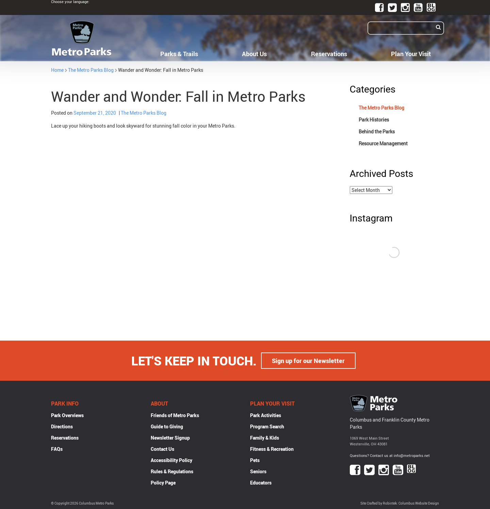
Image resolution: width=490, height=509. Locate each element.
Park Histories (374, 119)
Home (57, 70)
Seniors (258, 471)
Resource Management (383, 143)
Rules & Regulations (172, 471)
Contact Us (162, 449)
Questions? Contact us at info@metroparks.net (390, 455)
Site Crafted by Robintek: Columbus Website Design (399, 503)
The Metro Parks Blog (91, 70)
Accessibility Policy (171, 460)
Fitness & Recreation (272, 449)
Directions (62, 426)
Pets (255, 460)
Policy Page (163, 482)
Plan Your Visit (411, 54)
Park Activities (265, 415)
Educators (261, 482)
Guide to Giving (167, 426)
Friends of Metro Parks (175, 415)
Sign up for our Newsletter (308, 361)
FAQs (57, 449)
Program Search (267, 426)
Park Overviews (67, 415)
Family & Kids (264, 437)
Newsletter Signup (170, 437)
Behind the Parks (377, 131)
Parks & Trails (179, 54)
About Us (254, 54)
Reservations (329, 54)
